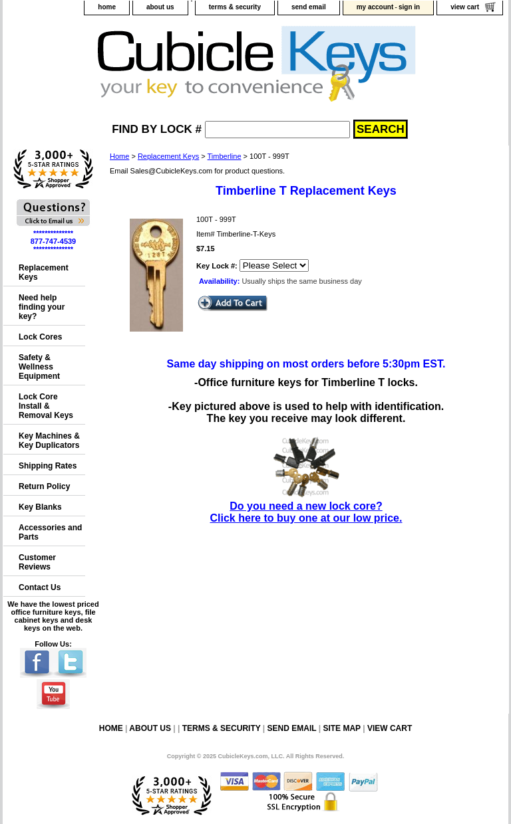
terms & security (235, 7)
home (107, 7)
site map (341, 728)
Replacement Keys (168, 156)
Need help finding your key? (42, 307)
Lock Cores (40, 337)
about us (160, 7)
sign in (409, 7)
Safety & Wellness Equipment (39, 367)
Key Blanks (40, 507)
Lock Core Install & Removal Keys (46, 406)
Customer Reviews (37, 562)
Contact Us (40, 587)
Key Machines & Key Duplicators (49, 440)
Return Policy (44, 486)
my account (375, 7)
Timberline (225, 156)
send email (308, 7)
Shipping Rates (48, 465)
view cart (464, 7)
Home (119, 156)
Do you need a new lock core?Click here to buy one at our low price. (306, 506)
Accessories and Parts (50, 532)
